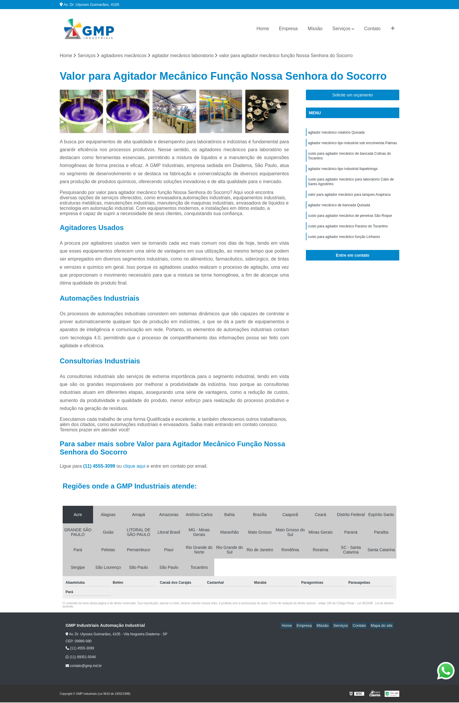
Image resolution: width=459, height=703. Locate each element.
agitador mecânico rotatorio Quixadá (336, 133)
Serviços (341, 28)
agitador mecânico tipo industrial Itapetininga (342, 172)
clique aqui (134, 466)
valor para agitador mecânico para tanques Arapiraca (349, 200)
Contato (372, 28)
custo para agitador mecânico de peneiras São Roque (350, 222)
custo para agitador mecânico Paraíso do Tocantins (348, 233)
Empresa (288, 28)
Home (262, 28)
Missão (315, 28)
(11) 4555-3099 (100, 466)
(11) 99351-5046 (81, 658)
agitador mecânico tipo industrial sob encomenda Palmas (352, 144)
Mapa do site (382, 626)
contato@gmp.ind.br (84, 666)
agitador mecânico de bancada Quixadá (339, 211)
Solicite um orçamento (352, 95)
